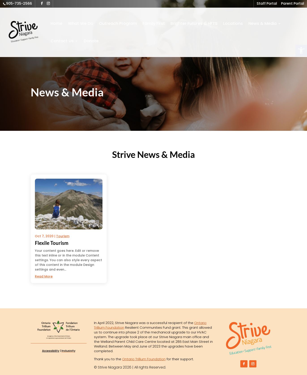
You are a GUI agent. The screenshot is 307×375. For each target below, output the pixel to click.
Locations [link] (233, 24)
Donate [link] (91, 41)
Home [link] (56, 24)
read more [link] (44, 276)
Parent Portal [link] (292, 4)
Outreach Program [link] (118, 24)
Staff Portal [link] (267, 4)
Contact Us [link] (62, 41)
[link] (32, 32)
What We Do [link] (80, 24)
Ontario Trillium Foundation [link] (144, 359)
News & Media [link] (262, 24)
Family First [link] (154, 24)
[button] (41, 3)
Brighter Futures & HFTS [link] (194, 24)
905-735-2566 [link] (19, 3)
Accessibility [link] (50, 351)
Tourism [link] (62, 236)
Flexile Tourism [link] (51, 243)
